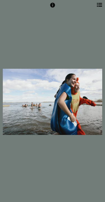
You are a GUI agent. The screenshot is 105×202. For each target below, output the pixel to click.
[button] (52, 8)
